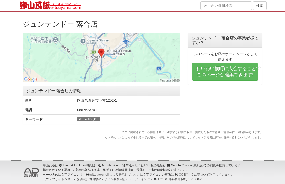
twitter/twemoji (99, 174)
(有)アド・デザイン (133, 179)
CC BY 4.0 (186, 174)
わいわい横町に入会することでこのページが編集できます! (227, 71)
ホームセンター (89, 119)
